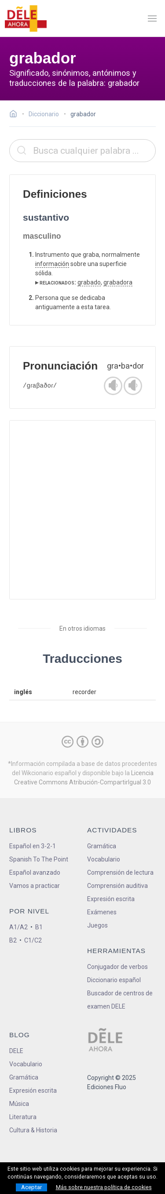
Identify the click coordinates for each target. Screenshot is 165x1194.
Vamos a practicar (34, 885)
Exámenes (102, 912)
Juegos (97, 925)
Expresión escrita (111, 898)
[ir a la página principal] (25, 18)
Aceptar (31, 1187)
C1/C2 (33, 940)
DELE (16, 1050)
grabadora (117, 282)
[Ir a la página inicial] (15, 115)
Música (19, 1103)
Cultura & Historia (33, 1130)
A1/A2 (18, 927)
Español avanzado (34, 872)
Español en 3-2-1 (32, 846)
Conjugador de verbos (117, 966)
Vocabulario (103, 859)
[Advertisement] (82, 509)
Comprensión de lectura (120, 872)
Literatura (23, 1116)
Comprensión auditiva (117, 885)
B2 (13, 940)
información (52, 263)
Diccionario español (114, 979)
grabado (89, 282)
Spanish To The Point (38, 859)
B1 (39, 927)
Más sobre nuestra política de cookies (104, 1187)
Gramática (101, 846)
